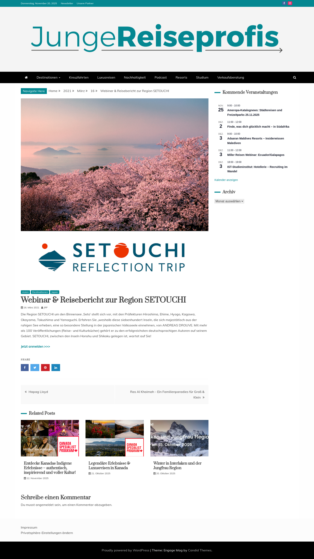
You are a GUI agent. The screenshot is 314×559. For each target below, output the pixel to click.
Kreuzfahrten (79, 77)
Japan (54, 292)
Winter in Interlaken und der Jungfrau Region (177, 466)
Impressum (29, 527)
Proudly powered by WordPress (126, 550)
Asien (25, 292)
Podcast (161, 77)
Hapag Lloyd (38, 392)
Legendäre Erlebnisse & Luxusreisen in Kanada (109, 466)
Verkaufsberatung (230, 77)
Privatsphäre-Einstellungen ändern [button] (47, 533)
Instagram (290, 3)
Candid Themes (199, 550)
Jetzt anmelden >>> (35, 346)
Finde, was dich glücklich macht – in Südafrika (258, 126)
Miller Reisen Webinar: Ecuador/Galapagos (255, 154)
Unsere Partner (85, 3)
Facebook (284, 3)
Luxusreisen (106, 77)
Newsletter (67, 3)
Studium (202, 77)
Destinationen (47, 77)
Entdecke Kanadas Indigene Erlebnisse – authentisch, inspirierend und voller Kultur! (50, 468)
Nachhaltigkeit (135, 77)
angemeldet (45, 505)
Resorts (181, 77)
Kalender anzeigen (226, 180)
